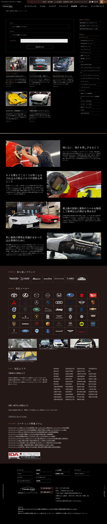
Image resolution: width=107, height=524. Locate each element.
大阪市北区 (68, 379)
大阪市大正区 (81, 371)
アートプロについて (40, 477)
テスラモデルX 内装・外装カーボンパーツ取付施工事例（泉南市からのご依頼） (39, 76)
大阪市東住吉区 (58, 399)
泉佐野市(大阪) (93, 391)
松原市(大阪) (92, 374)
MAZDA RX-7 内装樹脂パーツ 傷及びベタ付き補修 (16, 110)
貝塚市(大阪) (81, 399)
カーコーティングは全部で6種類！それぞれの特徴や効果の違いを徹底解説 (30, 434)
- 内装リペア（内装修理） (86, 93)
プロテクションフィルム (17, 416)
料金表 (44, 2)
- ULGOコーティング (85, 46)
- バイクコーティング (85, 52)
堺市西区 (56, 376)
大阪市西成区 (69, 394)
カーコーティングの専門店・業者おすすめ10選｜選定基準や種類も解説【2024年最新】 (34, 447)
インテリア (32, 73)
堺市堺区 (56, 368)
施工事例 (50, 2)
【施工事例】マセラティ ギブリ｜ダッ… (89, 25)
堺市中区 (56, 371)
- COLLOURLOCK (84, 113)
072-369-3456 (46, 488)
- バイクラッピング (85, 87)
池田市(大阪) (81, 386)
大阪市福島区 (58, 394)
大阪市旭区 (57, 389)
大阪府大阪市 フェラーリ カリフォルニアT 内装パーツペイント (39, 110)
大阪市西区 (68, 391)
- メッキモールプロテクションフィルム (89, 78)
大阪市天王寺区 (81, 374)
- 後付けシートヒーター (86, 107)
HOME (7, 10)
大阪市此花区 (69, 381)
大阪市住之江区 (70, 399)
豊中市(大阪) (81, 384)
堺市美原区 (57, 379)
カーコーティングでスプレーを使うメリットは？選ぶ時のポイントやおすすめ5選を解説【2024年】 (38, 438)
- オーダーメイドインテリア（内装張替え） (89, 97)
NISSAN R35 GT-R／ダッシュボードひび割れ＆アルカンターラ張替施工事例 (63, 76)
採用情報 (38, 480)
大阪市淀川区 (81, 379)
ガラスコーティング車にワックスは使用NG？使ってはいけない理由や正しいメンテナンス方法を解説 (38, 428)
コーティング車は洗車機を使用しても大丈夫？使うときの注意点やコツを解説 (31, 436)
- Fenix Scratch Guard (86, 64)
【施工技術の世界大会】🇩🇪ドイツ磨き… (89, 28)
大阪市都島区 (69, 386)
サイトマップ (77, 470)
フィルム (81, 61)
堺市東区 (56, 374)
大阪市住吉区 (81, 368)
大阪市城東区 (69, 376)
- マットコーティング (85, 49)
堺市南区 (56, 381)
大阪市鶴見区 (81, 376)
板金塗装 (38, 470)
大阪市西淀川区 (70, 397)
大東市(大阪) (92, 376)
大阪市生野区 (69, 374)
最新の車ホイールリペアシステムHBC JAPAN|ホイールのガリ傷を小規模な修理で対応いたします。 (48, 509)
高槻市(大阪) (81, 394)
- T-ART (82, 110)
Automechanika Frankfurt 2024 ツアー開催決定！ (16, 76)
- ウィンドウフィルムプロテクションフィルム (90, 71)
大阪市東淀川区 (70, 368)
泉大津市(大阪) (81, 391)
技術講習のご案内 (68, 2)
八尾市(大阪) (92, 389)
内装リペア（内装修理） (12, 73)
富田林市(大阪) (93, 394)
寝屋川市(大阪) (93, 397)
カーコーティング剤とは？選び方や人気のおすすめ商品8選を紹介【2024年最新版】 (33, 432)
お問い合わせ (47, 492)
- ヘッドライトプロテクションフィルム (89, 75)
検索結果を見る (40, 47)
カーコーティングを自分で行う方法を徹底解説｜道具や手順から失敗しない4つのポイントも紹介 (37, 430)
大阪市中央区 (58, 391)
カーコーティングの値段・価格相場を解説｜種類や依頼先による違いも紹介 (31, 445)
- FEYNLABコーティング (86, 43)
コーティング (20, 470)
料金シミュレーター (35, 2)
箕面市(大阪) (92, 381)
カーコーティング (83, 37)
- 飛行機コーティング (85, 58)
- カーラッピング (84, 81)
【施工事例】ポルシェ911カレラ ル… (88, 22)
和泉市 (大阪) (93, 379)
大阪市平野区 (69, 371)
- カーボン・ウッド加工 (86, 104)
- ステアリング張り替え (86, 101)
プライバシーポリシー (79, 473)
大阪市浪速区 (69, 389)
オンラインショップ (81, 2)
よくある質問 (58, 2)
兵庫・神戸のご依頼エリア (18, 405)
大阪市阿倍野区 (58, 386)
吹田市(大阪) (81, 389)
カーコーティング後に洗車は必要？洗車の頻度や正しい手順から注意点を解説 (31, 440)
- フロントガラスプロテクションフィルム (90, 67)
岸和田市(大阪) (81, 381)
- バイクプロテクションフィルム (88, 84)
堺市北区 (56, 384)
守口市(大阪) (81, 397)
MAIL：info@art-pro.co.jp (64, 490)
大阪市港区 (68, 384)
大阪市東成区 (58, 397)
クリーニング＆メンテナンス (23, 480)
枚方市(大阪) (92, 384)
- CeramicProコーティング (86, 40)
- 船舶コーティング (85, 55)
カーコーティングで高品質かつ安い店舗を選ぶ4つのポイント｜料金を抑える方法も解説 (34, 442)
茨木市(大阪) (92, 386)
